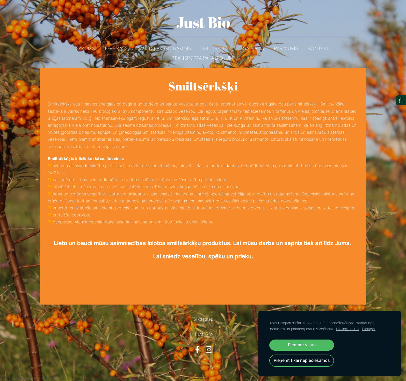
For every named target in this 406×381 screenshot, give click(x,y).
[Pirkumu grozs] (401, 100)
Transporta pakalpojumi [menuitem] (203, 58)
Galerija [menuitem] (253, 48)
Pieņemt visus (302, 344)
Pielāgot (368, 329)
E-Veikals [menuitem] (116, 48)
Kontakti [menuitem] (319, 48)
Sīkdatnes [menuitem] (203, 319)
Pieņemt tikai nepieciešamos (302, 360)
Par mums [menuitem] (286, 48)
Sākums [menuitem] (85, 48)
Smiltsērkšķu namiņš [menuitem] (164, 48)
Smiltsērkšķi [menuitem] (217, 48)
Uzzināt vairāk (347, 329)
